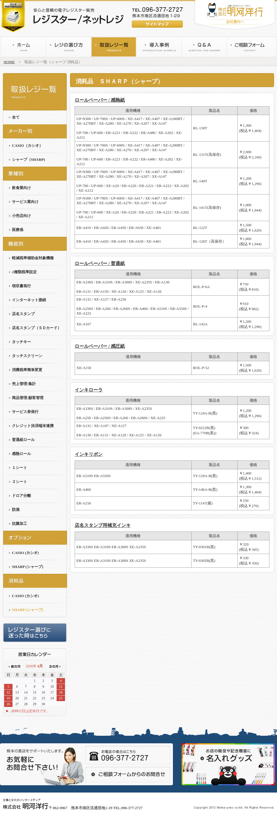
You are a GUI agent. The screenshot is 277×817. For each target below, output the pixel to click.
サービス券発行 (25, 412)
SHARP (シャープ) (27, 566)
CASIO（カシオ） (27, 145)
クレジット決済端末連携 (33, 426)
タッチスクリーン (27, 356)
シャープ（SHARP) (28, 159)
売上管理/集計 (24, 384)
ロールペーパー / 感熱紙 (100, 100)
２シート (19, 481)
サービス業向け (25, 202)
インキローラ (89, 389)
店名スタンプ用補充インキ (103, 525)
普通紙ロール (23, 439)
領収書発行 (21, 286)
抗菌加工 (19, 523)
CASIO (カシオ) (25, 552)
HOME (9, 62)
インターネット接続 (29, 300)
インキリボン (89, 454)
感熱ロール (21, 453)
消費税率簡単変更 (27, 370)
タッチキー (21, 342)
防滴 (16, 509)
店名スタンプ (23, 314)
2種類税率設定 (24, 272)
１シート (19, 467)
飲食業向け (21, 188)
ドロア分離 (21, 495)
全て (16, 117)
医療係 (17, 229)
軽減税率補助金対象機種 (33, 258)
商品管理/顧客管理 (27, 398)
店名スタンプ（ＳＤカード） (36, 328)
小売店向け (21, 215)
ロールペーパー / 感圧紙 (100, 346)
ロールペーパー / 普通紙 (100, 263)
